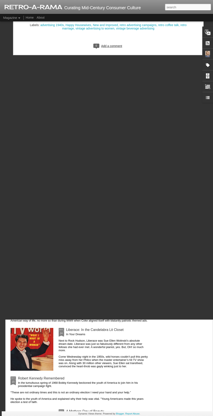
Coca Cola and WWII (34, 300)
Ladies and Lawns (32, 270)
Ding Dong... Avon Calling (37, 231)
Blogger (120, 413)
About (41, 17)
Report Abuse (132, 413)
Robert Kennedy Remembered (41, 378)
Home (30, 17)
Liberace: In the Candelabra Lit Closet (95, 330)
